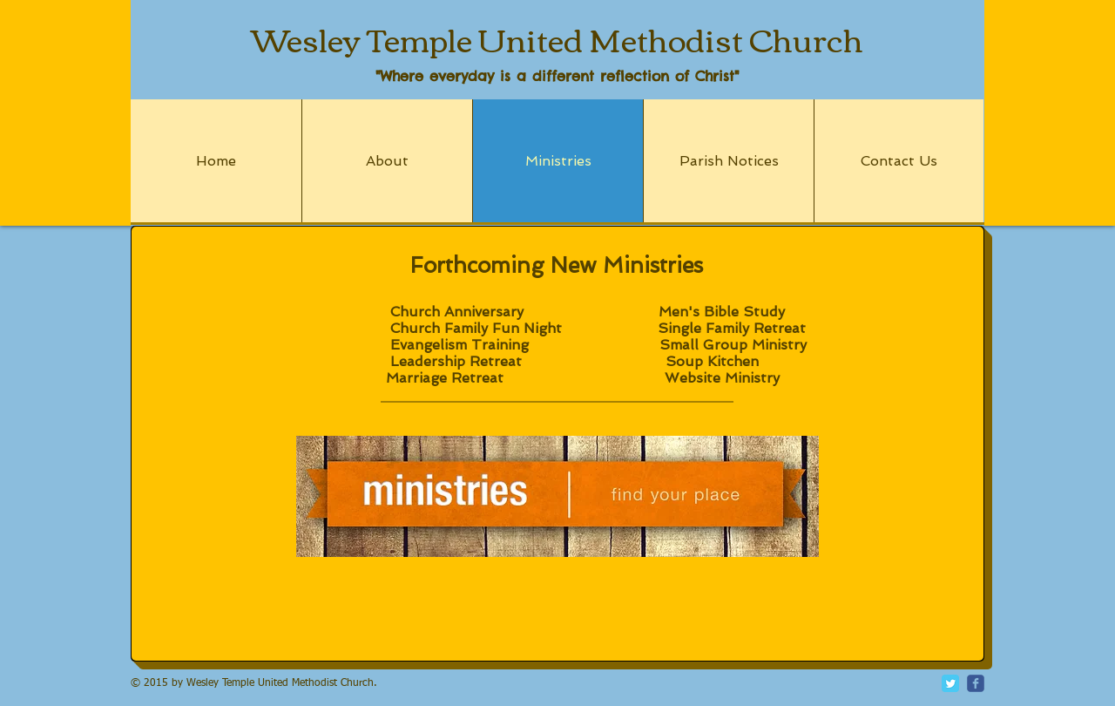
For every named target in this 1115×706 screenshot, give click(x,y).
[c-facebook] (975, 683)
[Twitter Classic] (950, 683)
